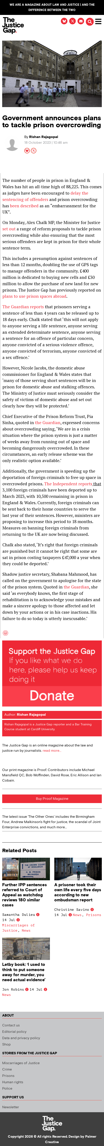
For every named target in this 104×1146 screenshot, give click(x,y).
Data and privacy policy (21, 1038)
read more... (52, 750)
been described (24, 205)
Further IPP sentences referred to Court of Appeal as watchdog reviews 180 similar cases (24, 895)
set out (9, 228)
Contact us (11, 1025)
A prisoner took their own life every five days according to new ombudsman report (77, 892)
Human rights (12, 1082)
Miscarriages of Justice (21, 1063)
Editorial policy (14, 1031)
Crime (7, 1069)
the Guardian (47, 422)
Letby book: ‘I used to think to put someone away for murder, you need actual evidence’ (23, 972)
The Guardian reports (23, 306)
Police (7, 1088)
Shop (6, 1044)
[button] (89, 21)
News (26, 931)
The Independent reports (68, 483)
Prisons (93, 915)
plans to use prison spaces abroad (34, 296)
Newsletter (10, 1107)
